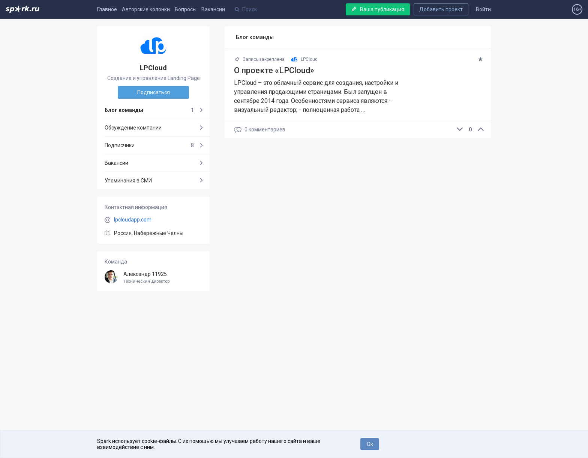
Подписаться (153, 92)
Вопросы (185, 9)
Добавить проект (441, 9)
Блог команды (149, 110)
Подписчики (149, 145)
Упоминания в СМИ (128, 181)
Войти (483, 9)
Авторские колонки (146, 9)
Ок (370, 444)
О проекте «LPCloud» (274, 70)
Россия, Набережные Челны (148, 233)
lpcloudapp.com (133, 220)
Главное (107, 9)
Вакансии (213, 9)
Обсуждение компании (133, 128)
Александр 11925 (153, 277)
